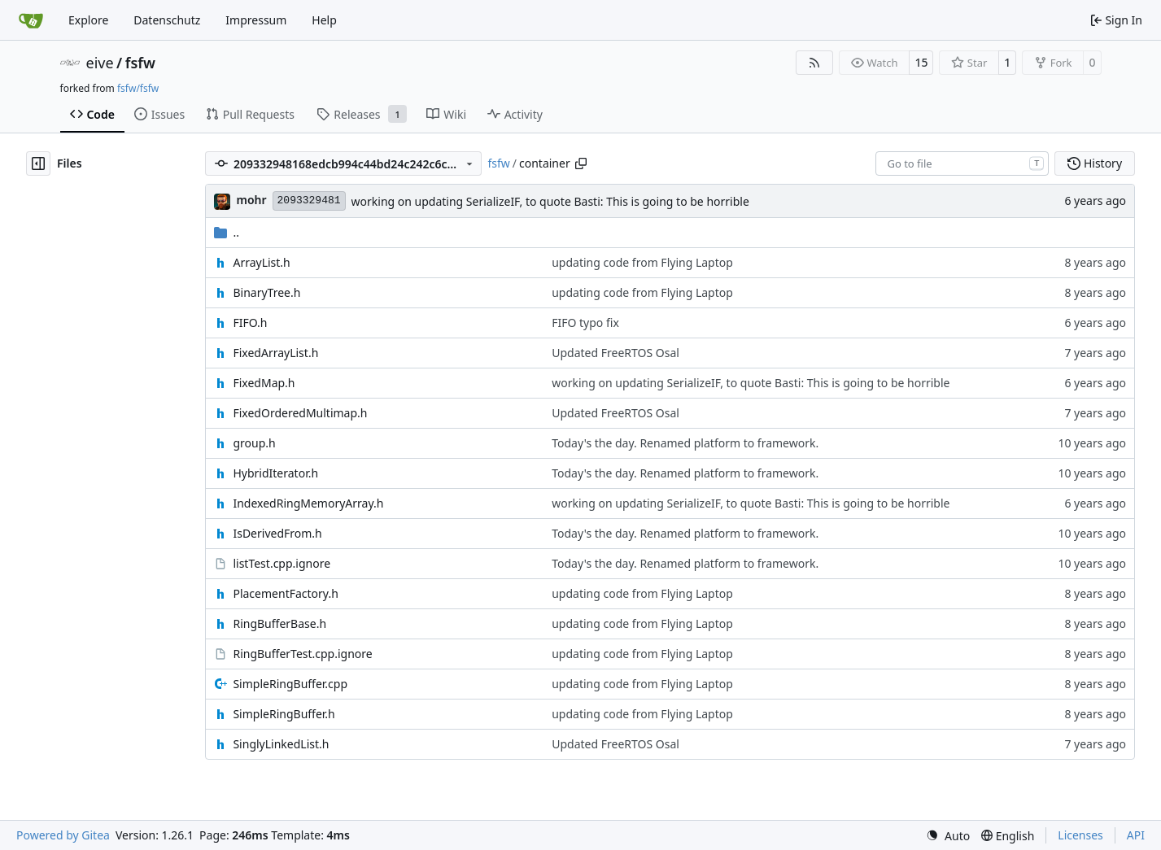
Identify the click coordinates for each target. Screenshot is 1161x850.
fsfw (140, 62)
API (1136, 835)
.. (226, 232)
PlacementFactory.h (285, 593)
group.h (254, 443)
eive (100, 62)
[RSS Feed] (814, 62)
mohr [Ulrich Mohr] (251, 199)
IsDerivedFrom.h (277, 533)
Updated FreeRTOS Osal (615, 352)
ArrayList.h (261, 262)
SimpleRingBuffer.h (283, 713)
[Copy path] (581, 163)
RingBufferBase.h (279, 623)
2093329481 (309, 200)
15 (920, 62)
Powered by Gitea (63, 835)
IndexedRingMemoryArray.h (308, 503)
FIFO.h (250, 322)
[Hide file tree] (38, 163)
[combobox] (962, 163)
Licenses (1080, 835)
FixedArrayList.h (275, 352)
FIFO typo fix (585, 322)
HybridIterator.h (275, 473)
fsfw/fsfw (138, 88)
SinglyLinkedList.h (281, 744)
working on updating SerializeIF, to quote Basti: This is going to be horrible (550, 201)
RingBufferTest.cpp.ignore (302, 653)
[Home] (31, 20)
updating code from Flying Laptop (642, 262)
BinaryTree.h (266, 292)
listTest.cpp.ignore (281, 563)
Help (324, 20)
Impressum (255, 20)
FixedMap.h (264, 382)
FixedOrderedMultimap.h (300, 413)
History (1094, 163)
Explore (88, 20)
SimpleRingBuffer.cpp (290, 683)
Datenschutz (166, 20)
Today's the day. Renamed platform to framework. (685, 443)
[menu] (948, 835)
